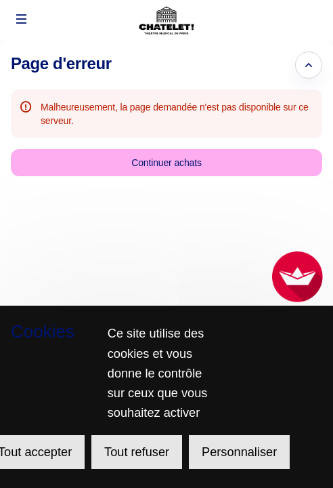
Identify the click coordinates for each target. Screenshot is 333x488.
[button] (21, 19)
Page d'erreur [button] (61, 63)
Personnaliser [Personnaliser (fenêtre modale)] (239, 452)
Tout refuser (136, 452)
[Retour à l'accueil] (166, 20)
